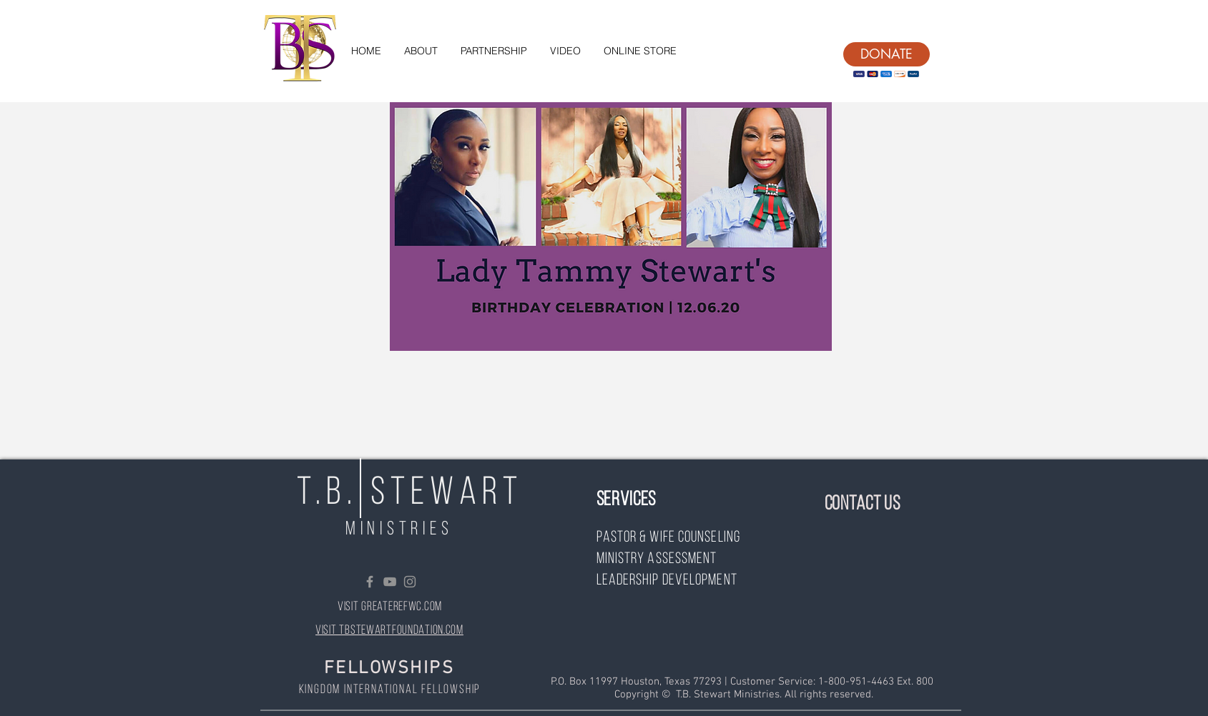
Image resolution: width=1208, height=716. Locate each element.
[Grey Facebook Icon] (370, 582)
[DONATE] (886, 54)
